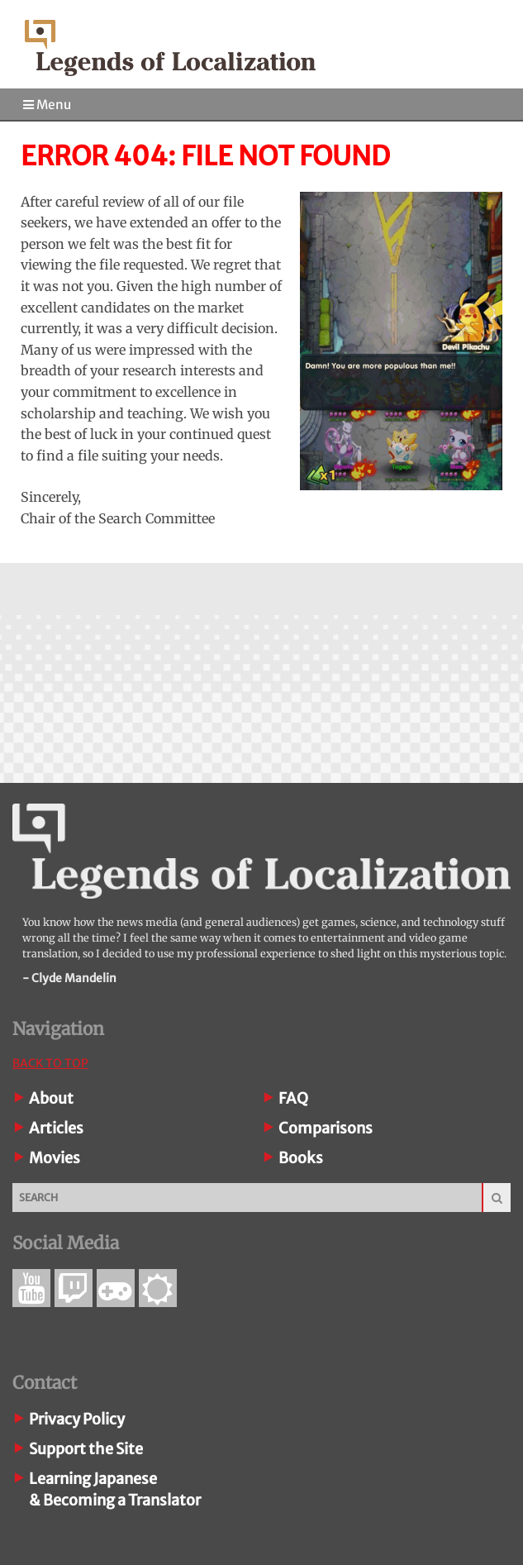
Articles (56, 1128)
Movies (54, 1157)
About (51, 1098)
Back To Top (50, 1063)
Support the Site (86, 1448)
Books (300, 1157)
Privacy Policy (77, 1419)
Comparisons (325, 1128)
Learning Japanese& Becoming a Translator (115, 1489)
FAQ (293, 1098)
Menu (47, 104)
